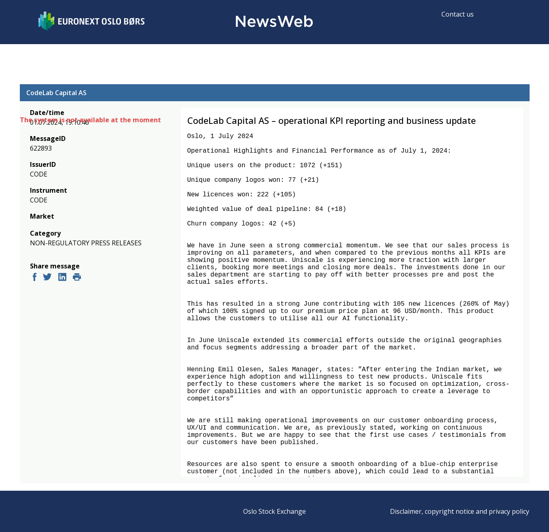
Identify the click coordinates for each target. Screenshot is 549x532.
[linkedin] (62, 278)
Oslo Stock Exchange (274, 511)
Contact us (457, 14)
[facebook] (35, 278)
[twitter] (47, 278)
